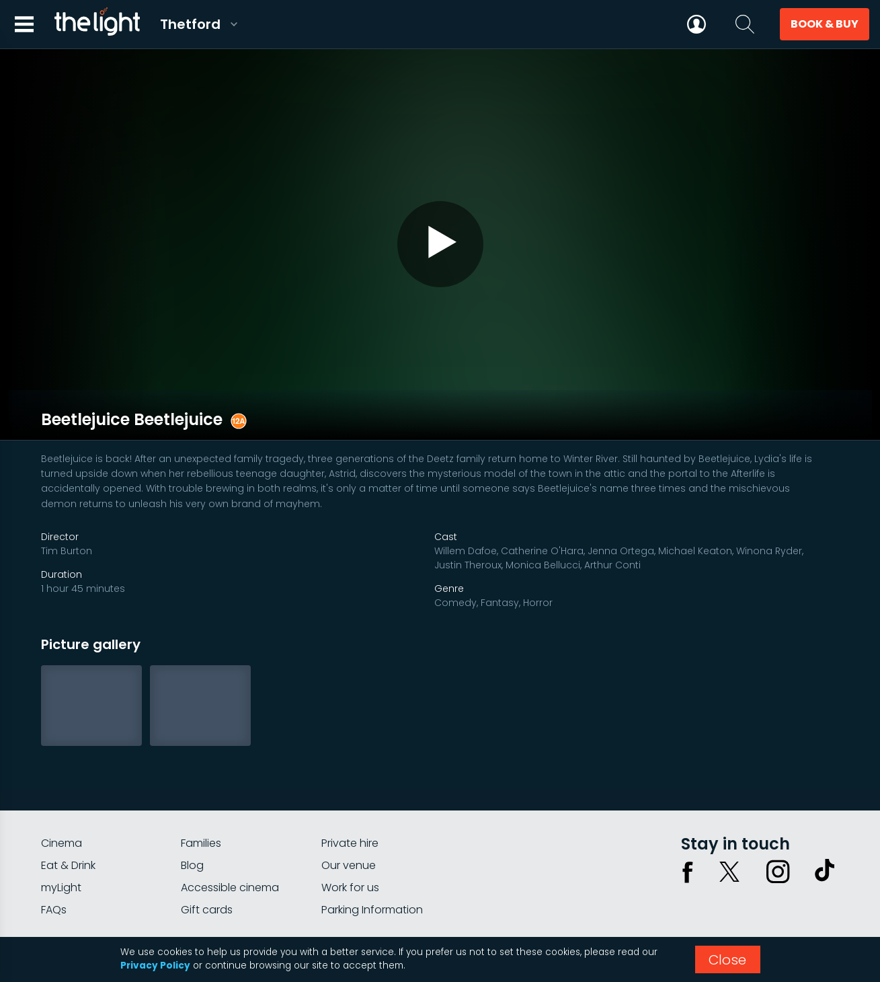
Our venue (348, 841)
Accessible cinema (230, 864)
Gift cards (207, 886)
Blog (192, 841)
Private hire (349, 819)
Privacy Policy (155, 965)
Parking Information (372, 886)
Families (201, 819)
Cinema (61, 819)
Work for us (350, 864)
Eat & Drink (68, 841)
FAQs (54, 886)
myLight (61, 864)
